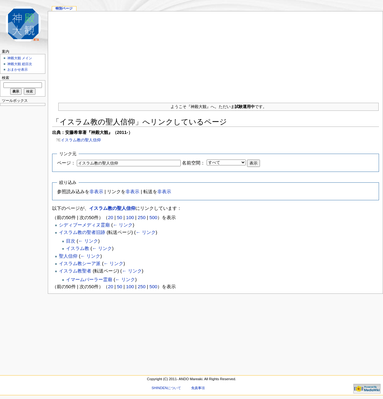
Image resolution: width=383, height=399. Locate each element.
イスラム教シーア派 (80, 263)
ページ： (66, 162)
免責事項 (198, 388)
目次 (70, 240)
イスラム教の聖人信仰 (81, 140)
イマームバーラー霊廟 (89, 279)
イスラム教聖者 (75, 270)
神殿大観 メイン (19, 58)
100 (130, 217)
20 (110, 217)
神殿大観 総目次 (19, 64)
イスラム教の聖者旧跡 (82, 232)
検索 (5, 78)
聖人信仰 (68, 256)
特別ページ (64, 8)
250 (142, 217)
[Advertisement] (215, 54)
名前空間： (193, 162)
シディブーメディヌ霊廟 (84, 224)
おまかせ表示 (17, 69)
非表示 (96, 191)
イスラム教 (77, 248)
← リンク (123, 224)
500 (153, 217)
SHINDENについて (166, 388)
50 (119, 217)
